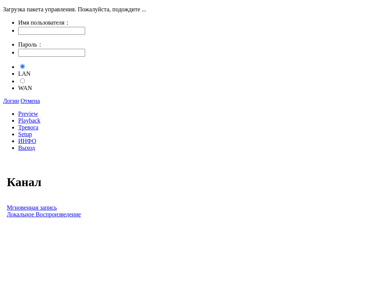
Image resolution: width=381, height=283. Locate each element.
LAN (24, 73)
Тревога (28, 127)
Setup (25, 134)
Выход (26, 148)
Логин (11, 101)
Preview (28, 113)
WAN (25, 88)
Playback (29, 120)
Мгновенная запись (32, 207)
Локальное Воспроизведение (44, 214)
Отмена (30, 101)
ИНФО (27, 141)
